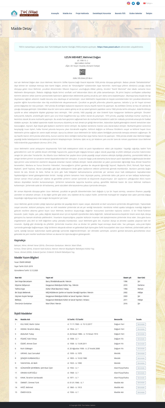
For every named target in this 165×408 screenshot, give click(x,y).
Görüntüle (141, 324)
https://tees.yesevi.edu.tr (108, 47)
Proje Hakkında (82, 13)
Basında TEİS (120, 13)
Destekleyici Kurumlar (102, 13)
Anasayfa (55, 13)
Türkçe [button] (147, 3)
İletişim (149, 13)
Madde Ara (67, 13)
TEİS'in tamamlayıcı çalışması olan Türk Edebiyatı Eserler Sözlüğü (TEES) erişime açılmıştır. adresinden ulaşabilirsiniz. (81, 47)
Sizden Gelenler (135, 13)
